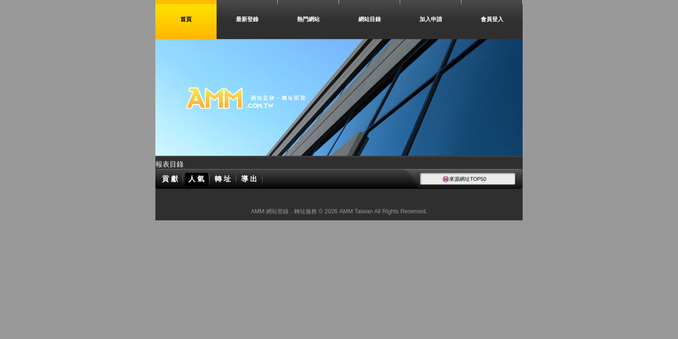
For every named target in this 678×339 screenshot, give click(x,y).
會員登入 (492, 19)
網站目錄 (369, 19)
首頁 (186, 19)
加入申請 (431, 19)
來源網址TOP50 (464, 179)
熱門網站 (308, 19)
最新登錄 (247, 19)
